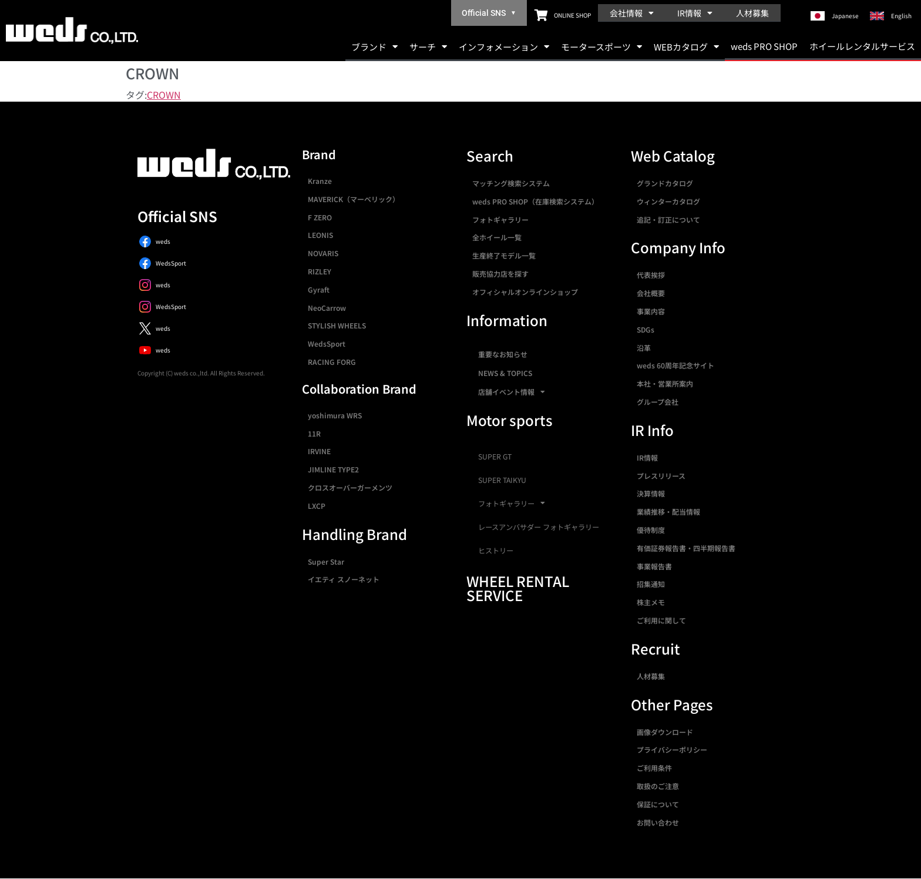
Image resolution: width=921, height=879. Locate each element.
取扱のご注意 (658, 786)
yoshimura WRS (335, 415)
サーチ (428, 46)
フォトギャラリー (500, 219)
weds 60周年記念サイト (675, 365)
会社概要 (651, 293)
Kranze (320, 181)
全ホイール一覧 (497, 237)
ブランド (374, 46)
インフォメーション (504, 46)
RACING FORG (332, 362)
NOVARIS (323, 253)
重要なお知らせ (502, 354)
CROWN (164, 95)
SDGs (645, 329)
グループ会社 (657, 402)
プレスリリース (661, 476)
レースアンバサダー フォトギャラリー (538, 527)
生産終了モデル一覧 (504, 255)
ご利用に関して (661, 620)
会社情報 (632, 13)
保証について (658, 804)
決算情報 (651, 493)
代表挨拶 (651, 275)
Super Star (326, 561)
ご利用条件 (654, 768)
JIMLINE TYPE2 (333, 469)
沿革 (644, 348)
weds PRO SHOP (764, 46)
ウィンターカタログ (668, 201)
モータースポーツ (601, 46)
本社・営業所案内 (665, 383)
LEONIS (320, 235)
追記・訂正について (668, 219)
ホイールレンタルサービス (862, 46)
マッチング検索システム (511, 183)
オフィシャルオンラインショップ (525, 292)
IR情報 (694, 13)
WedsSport (326, 343)
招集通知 (651, 584)
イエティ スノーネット (343, 579)
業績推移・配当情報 (668, 511)
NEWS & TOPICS (505, 373)
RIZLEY (319, 271)
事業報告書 (654, 566)
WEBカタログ (686, 46)
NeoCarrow (327, 308)
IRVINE (319, 451)
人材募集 (752, 13)
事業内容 (651, 311)
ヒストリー (495, 550)
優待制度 (651, 530)
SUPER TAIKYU (502, 480)
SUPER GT (495, 456)
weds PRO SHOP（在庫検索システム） (535, 201)
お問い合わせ (658, 822)
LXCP (316, 506)
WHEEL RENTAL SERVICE (517, 588)
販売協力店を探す (500, 274)
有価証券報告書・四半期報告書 (686, 548)
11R (314, 433)
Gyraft (319, 289)
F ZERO (320, 217)
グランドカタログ (665, 183)
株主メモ (651, 602)
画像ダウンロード (665, 732)
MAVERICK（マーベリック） (353, 199)
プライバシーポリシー (672, 749)
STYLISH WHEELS (337, 325)
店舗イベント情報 (511, 392)
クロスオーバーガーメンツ (350, 487)
